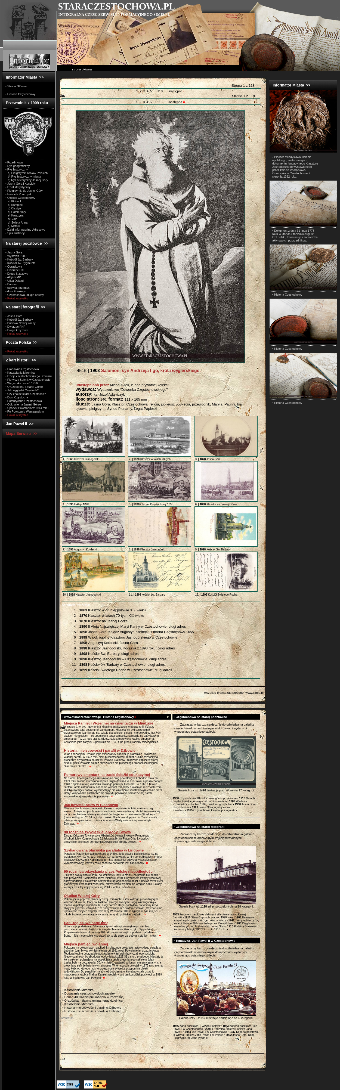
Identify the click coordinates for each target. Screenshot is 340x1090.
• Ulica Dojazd (14, 280)
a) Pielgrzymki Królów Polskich (26, 173)
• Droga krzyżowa (16, 273)
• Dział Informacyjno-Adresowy (25, 229)
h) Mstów (12, 226)
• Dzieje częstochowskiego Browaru (28, 376)
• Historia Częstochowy (20, 94)
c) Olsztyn (13, 208)
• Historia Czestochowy (287, 294)
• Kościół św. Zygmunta (20, 263)
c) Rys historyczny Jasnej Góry (26, 180)
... (154, 91)
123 (62, 1058)
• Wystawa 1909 (15, 256)
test (175, 724)
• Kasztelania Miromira (20, 372)
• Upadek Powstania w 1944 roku (26, 408)
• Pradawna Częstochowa (22, 369)
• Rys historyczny (16, 169)
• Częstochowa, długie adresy (24, 294)
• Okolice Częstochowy (20, 197)
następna (177, 91)
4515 (138, 370)
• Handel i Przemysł (18, 194)
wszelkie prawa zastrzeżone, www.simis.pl (234, 692)
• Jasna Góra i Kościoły (20, 183)
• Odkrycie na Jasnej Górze (23, 404)
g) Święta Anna (16, 222)
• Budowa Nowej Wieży (20, 323)
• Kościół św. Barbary (19, 259)
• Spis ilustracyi (15, 233)
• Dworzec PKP (15, 270)
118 (160, 91)
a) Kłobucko (14, 201)
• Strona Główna (16, 86)
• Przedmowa (14, 162)
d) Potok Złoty (15, 211)
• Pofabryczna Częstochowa (23, 400)
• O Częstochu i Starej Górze (24, 386)
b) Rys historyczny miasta (23, 176)
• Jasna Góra (13, 252)
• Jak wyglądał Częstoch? (22, 390)
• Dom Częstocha (16, 397)
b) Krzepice (14, 204)
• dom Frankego (15, 291)
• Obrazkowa (13, 266)
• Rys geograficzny (17, 166)
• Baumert (11, 284)
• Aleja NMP (13, 277)
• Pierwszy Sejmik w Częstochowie (28, 379)
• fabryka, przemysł (17, 287)
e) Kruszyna (14, 215)
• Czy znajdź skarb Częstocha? (25, 393)
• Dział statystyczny (17, 187)
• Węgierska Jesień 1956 (21, 383)
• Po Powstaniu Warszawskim (24, 411)
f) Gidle (11, 219)
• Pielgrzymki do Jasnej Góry (24, 190)
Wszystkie (76, 604)
